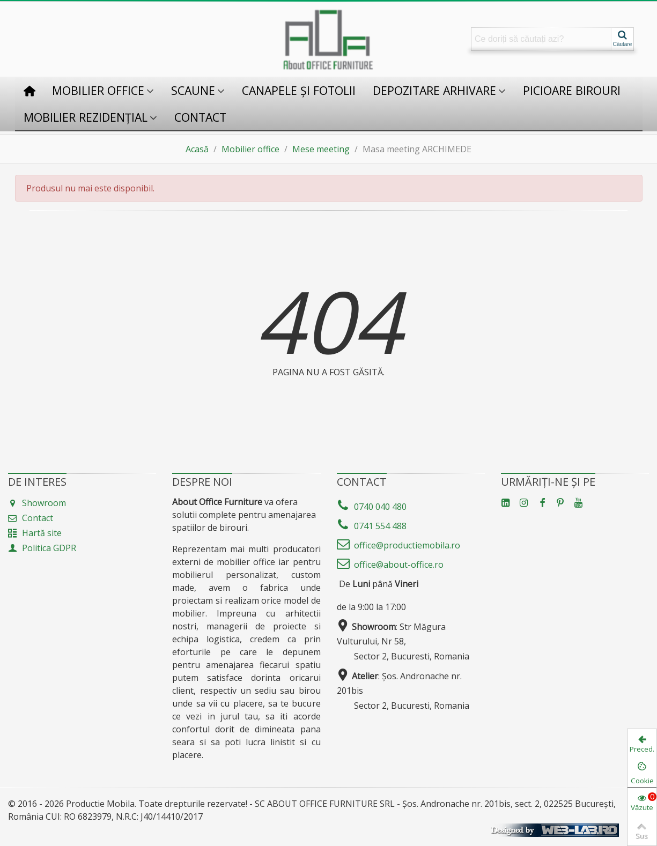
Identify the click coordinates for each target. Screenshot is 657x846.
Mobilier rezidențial (85, 117)
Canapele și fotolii (299, 90)
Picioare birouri (572, 90)
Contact (200, 117)
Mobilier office (98, 90)
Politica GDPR (42, 547)
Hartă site (35, 532)
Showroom (37, 502)
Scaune (193, 90)
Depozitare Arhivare (434, 90)
